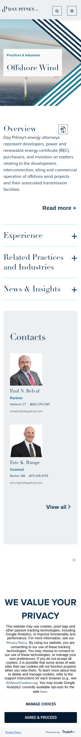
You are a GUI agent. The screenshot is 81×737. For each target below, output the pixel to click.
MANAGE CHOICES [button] (41, 703)
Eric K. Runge (25, 462)
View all (58, 507)
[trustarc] (68, 732)
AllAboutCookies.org (22, 682)
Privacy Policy (16, 642)
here (43, 691)
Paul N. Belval (25, 391)
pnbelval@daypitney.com (26, 411)
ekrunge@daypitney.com (26, 483)
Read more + (59, 208)
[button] (74, 560)
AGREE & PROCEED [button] (41, 717)
